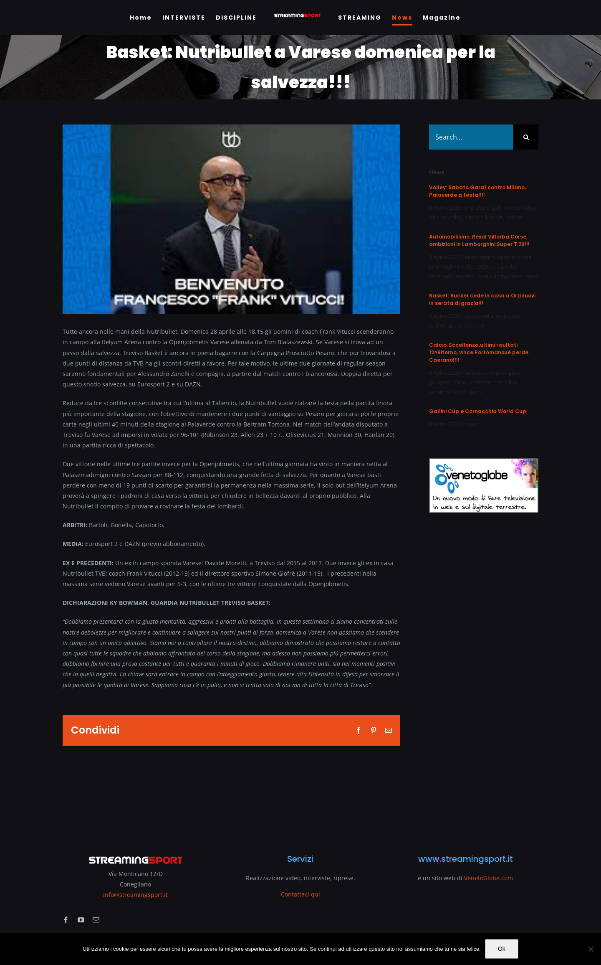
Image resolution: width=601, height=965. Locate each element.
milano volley (445, 217)
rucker (437, 325)
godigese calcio (447, 382)
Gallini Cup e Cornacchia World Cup (477, 411)
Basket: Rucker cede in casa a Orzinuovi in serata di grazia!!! (482, 299)
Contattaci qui (300, 894)
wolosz (514, 217)
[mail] (96, 920)
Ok (501, 948)
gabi (497, 207)
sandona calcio (447, 392)
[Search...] (471, 137)
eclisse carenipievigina (492, 372)
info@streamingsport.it (135, 895)
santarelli (476, 217)
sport (496, 217)
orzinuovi (507, 316)
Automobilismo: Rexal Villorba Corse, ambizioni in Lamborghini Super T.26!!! (479, 240)
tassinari (473, 325)
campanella (479, 316)
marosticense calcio (493, 382)
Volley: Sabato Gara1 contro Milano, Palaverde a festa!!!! (477, 191)
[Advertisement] (483, 678)
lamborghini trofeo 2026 (459, 266)
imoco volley (520, 207)
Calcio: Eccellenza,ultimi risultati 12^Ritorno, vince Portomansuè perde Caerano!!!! (478, 352)
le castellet (504, 266)
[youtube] (81, 920)
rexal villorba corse (499, 276)
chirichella (477, 207)
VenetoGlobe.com (488, 878)
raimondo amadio (451, 276)
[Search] (525, 137)
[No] (590, 949)
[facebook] (66, 920)
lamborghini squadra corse (498, 257)
